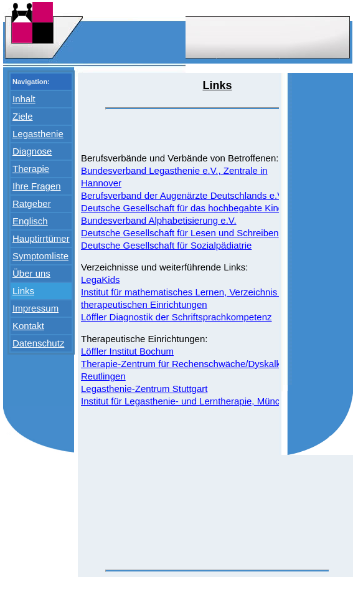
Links (23, 290)
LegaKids (100, 279)
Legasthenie (38, 133)
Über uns (31, 273)
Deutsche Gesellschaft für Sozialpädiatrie (166, 245)
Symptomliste (40, 256)
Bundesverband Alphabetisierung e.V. (159, 220)
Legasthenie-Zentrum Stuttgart (144, 388)
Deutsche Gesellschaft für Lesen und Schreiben (180, 232)
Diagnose (32, 151)
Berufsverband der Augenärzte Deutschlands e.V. (183, 195)
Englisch (30, 221)
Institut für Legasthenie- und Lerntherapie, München (188, 401)
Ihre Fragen (36, 186)
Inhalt (23, 98)
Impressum (35, 308)
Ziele (22, 116)
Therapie (30, 168)
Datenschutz (38, 343)
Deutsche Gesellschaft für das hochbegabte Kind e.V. (191, 208)
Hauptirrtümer (41, 238)
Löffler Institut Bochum (127, 351)
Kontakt (28, 325)
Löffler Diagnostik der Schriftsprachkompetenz (176, 317)
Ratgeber (31, 203)
